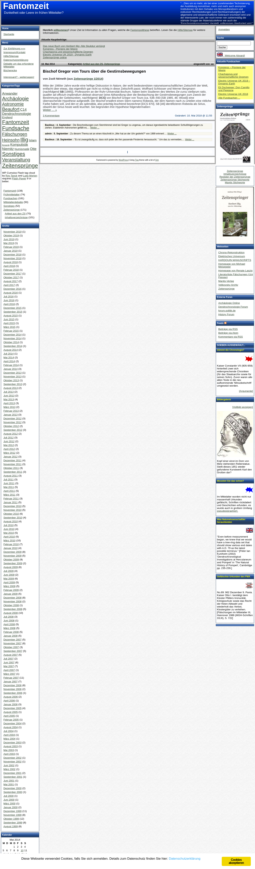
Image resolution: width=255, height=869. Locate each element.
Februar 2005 (11, 719)
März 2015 (9, 327)
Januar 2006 (10, 704)
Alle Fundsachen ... (229, 97)
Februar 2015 (11, 330)
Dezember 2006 (12, 685)
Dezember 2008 (12, 597)
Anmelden (224, 29)
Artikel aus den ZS (93, 64)
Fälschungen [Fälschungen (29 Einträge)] (14, 134)
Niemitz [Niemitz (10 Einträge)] (8, 149)
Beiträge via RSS (228, 329)
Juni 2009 (9, 574)
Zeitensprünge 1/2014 (88, 78)
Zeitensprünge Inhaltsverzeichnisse (234, 172)
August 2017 (10, 281)
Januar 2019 (10, 250)
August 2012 (10, 433)
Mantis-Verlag (226, 281)
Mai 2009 (8, 578)
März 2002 (9, 769)
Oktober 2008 (11, 605)
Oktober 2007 (11, 647)
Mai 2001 (8, 784)
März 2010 (9, 540)
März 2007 (9, 673)
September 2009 (12, 563)
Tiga (137, 160)
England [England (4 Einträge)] (7, 117)
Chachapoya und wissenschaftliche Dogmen (68, 51)
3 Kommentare (51, 115)
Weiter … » (50, 110)
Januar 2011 (10, 502)
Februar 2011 (11, 498)
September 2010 (12, 517)
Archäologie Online (229, 303)
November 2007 (12, 643)
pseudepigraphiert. (227, 511)
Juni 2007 (9, 662)
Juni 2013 (9, 395)
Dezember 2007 (12, 639)
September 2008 (12, 609)
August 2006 (10, 696)
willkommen (61, 30)
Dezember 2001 (12, 773)
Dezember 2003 (12, 742)
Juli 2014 (8, 353)
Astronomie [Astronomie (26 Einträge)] (13, 104)
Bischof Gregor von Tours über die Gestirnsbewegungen (94, 71)
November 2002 (12, 761)
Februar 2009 (11, 590)
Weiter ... (94, 127)
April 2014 (9, 361)
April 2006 (9, 700)
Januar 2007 (10, 681)
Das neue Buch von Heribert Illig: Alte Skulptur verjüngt (74, 46)
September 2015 (12, 311)
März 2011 (9, 494)
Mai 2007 (8, 666)
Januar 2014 (10, 368)
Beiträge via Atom (228, 332)
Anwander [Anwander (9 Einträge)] (10, 93)
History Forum (226, 314)
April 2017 (9, 285)
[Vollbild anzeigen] (242, 407)
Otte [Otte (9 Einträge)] (33, 149)
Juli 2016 (8, 296)
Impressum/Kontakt (14, 52)
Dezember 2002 (12, 757)
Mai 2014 (8, 357)
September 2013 (12, 384)
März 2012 (9, 452)
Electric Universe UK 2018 (233, 94)
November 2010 (12, 510)
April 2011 (9, 490)
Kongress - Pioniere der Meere (60, 48)
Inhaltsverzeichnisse (16, 217)
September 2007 (12, 651)
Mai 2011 (8, 487)
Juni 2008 (9, 620)
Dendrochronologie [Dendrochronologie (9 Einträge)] (16, 114)
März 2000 (9, 803)
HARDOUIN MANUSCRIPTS (234, 260)
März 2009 (9, 586)
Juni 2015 (9, 319)
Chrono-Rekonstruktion (231, 252)
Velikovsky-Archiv (228, 284)
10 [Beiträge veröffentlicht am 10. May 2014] (22, 850)
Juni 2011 (9, 483)
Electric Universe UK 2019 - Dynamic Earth (67, 54)
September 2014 (12, 346)
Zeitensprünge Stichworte (234, 179)
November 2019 (12, 231)
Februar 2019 (11, 247)
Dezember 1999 (12, 811)
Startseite (8, 34)
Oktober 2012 (11, 426)
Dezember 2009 (12, 551)
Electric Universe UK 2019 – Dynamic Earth (234, 82)
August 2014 (10, 349)
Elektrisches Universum (231, 256)
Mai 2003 (8, 750)
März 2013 (9, 407)
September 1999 (12, 822)
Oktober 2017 (11, 277)
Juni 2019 (9, 239)
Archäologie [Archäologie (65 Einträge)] (15, 98)
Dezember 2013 (12, 372)
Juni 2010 (9, 529)
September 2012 (12, 429)
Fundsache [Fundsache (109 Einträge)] (15, 128)
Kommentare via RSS (230, 336)
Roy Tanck (11, 175)
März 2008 (9, 628)
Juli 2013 (8, 391)
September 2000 (12, 792)
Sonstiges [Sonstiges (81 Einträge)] (13, 154)
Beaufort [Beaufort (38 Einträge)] (10, 109)
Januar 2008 (10, 635)
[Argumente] (246, 391)
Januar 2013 (10, 414)
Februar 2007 (11, 677)
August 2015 (10, 315)
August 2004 (10, 727)
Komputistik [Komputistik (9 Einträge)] (19, 145)
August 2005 (10, 712)
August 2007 (10, 654)
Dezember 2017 (12, 273)
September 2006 (12, 693)
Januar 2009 (10, 593)
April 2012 (9, 449)
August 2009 (10, 567)
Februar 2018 (11, 269)
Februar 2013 (11, 410)
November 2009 (12, 555)
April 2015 (9, 323)
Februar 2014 (11, 365)
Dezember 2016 (12, 288)
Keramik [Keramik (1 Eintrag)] (6, 145)
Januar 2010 (10, 548)
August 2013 (10, 388)
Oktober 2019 (11, 235)
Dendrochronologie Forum (233, 306)
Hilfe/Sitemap (185, 30)
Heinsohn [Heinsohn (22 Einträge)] (10, 140)
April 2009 (9, 582)
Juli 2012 (8, 437)
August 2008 (10, 612)
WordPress (123, 160)
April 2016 (9, 304)
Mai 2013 (8, 399)
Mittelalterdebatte (13, 202)
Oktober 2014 (11, 342)
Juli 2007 (8, 658)
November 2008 (12, 601)
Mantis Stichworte (235, 182)
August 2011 (10, 475)
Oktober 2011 (11, 468)
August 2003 (10, 746)
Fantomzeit (26, 6)
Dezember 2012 (12, 418)
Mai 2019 (8, 243)
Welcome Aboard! (231, 55)
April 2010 (9, 536)
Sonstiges (9, 206)
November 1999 (12, 815)
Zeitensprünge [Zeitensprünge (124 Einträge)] (20, 165)
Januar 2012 (10, 456)
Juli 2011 (8, 479)
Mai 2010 (8, 532)
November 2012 (12, 422)
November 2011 (12, 464)
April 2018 (9, 266)
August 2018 (10, 262)
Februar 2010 (11, 544)
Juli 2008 (8, 616)
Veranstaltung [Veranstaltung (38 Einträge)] (16, 159)
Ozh (157, 160)
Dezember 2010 (12, 506)
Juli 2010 (8, 525)
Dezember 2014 (12, 334)
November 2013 (12, 376)
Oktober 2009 (11, 559)
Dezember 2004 (12, 723)
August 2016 (10, 292)
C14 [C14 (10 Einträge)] (23, 110)
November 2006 (12, 689)
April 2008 (9, 624)
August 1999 (10, 826)
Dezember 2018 (12, 254)
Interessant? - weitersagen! (18, 77)
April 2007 (9, 670)
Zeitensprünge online (55, 57)
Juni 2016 (9, 300)
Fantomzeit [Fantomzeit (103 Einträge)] (15, 122)
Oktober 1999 (11, 818)
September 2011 (12, 471)
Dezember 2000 (12, 788)
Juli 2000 (8, 795)
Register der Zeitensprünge (234, 176)
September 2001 (12, 776)
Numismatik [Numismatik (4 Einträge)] (22, 149)
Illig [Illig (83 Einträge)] (24, 140)
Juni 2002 (9, 765)
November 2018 (12, 258)
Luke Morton (30, 175)
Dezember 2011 (12, 460)
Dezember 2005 (12, 708)
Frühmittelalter (11, 194)
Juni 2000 (9, 799)
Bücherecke (10, 70)
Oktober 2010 (11, 513)
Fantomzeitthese (139, 30)
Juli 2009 (8, 571)
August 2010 (10, 521)
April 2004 (9, 734)
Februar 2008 (11, 632)
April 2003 (9, 754)
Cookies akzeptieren (236, 862)
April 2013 (9, 403)
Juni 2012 (9, 441)
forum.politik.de (227, 310)
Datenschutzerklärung (15, 60)
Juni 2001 (9, 780)
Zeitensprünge (112, 64)
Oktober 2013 (11, 380)
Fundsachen (10, 198)
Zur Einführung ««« (14, 48)
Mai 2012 (8, 445)
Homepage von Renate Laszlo (235, 270)
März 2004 (9, 738)
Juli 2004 (8, 731)
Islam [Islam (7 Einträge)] (33, 140)
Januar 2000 (10, 807)
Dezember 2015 (12, 308)
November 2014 (12, 338)
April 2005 (9, 715)
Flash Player (19, 178)
